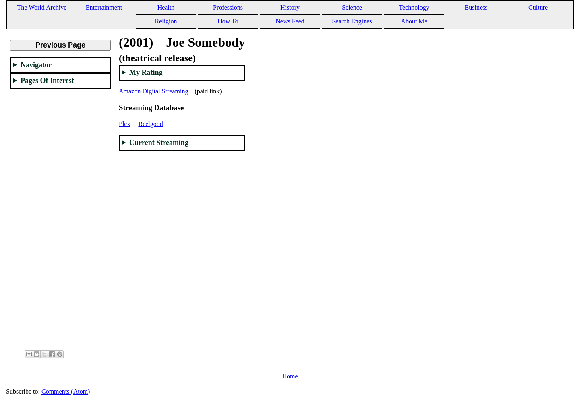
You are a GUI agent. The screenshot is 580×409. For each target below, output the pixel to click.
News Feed (290, 21)
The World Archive (42, 7)
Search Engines (352, 21)
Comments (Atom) (65, 391)
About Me (414, 21)
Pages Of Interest (47, 80)
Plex (124, 123)
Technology (414, 7)
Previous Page (60, 45)
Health (166, 7)
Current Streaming (158, 142)
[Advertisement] (60, 216)
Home (290, 376)
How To (228, 21)
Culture (538, 7)
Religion (166, 21)
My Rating (146, 72)
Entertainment (104, 7)
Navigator (36, 65)
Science (352, 7)
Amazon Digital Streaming (153, 91)
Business (476, 7)
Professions (228, 7)
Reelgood (150, 123)
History (290, 7)
